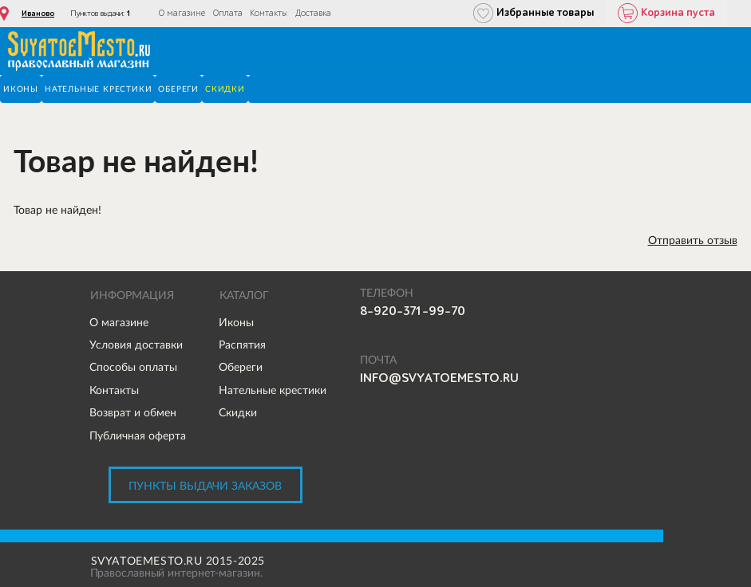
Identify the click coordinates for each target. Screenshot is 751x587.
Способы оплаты (133, 366)
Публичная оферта (137, 435)
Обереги (241, 366)
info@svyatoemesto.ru (439, 378)
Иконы (236, 322)
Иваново (38, 13)
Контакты (268, 13)
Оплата (228, 13)
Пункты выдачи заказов (205, 485)
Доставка (313, 13)
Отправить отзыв (692, 240)
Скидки (238, 412)
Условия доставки (136, 344)
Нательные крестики (272, 390)
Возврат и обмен (132, 412)
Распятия (242, 344)
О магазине (182, 13)
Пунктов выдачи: (100, 13)
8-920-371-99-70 (412, 311)
